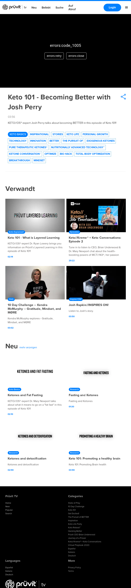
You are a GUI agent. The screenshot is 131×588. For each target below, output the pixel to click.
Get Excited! (73, 513)
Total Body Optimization (93, 153)
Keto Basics (18, 134)
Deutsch (72, 555)
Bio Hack (66, 153)
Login (112, 7)
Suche (59, 7)
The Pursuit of (73, 140)
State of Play (74, 503)
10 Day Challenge (76, 506)
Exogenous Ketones (101, 140)
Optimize (50, 153)
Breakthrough (19, 160)
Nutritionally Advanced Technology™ (78, 147)
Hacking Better (75, 531)
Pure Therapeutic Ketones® (28, 147)
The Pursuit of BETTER (78, 517)
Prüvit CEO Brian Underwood (81, 534)
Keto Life (73, 134)
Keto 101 (72, 510)
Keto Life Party (75, 524)
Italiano (71, 552)
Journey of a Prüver (77, 538)
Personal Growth (95, 134)
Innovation (38, 140)
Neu (34, 7)
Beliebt (46, 7)
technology (17, 140)
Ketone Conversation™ (25, 153)
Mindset (39, 160)
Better (54, 140)
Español (71, 548)
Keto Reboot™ (74, 527)
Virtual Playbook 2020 (78, 545)
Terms (71, 571)
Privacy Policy (74, 567)
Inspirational (39, 134)
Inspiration (73, 520)
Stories (58, 134)
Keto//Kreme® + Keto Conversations (84, 541)
